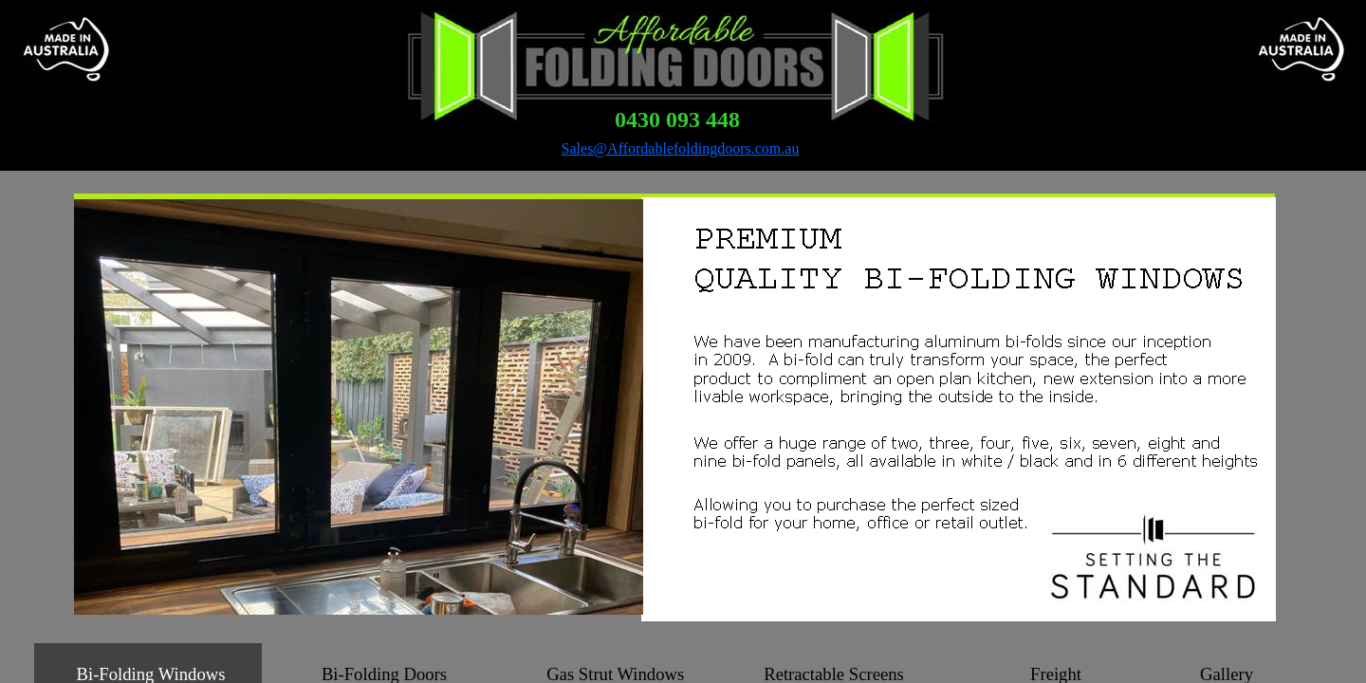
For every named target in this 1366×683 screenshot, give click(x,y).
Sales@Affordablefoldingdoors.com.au (681, 148)
